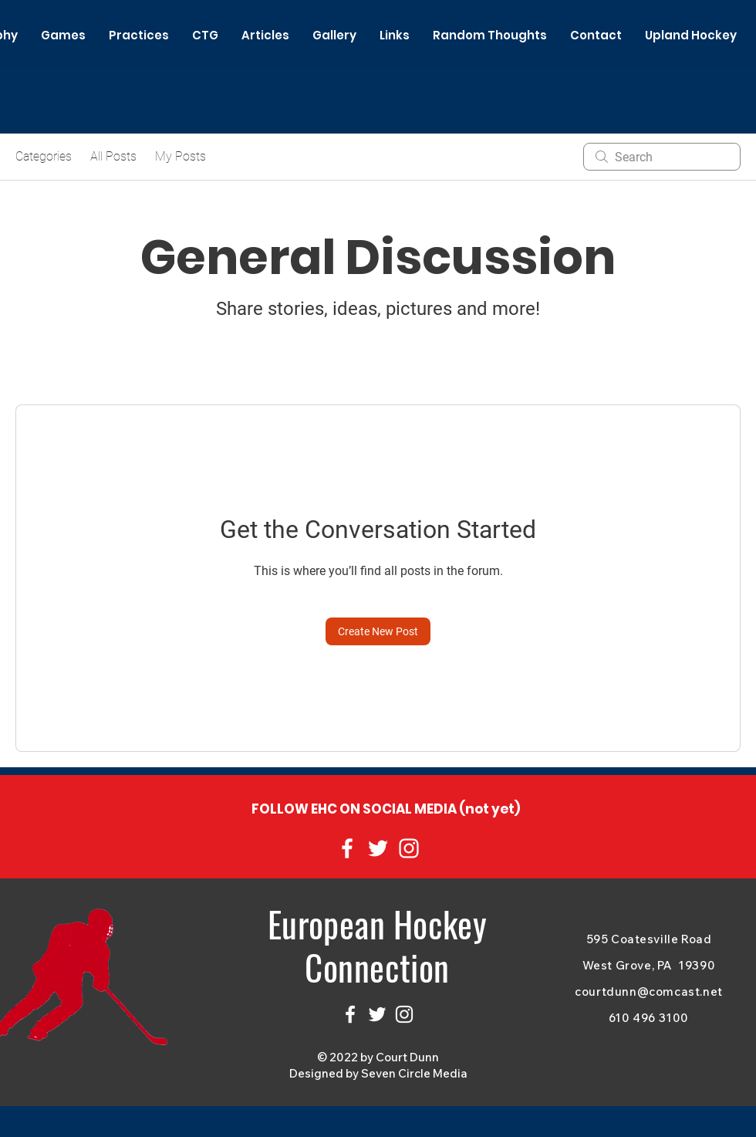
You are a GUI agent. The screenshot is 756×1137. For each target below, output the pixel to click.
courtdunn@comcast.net (649, 991)
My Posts (180, 156)
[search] (662, 157)
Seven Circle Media (414, 1073)
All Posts (113, 156)
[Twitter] (378, 848)
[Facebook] (347, 848)
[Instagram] (409, 848)
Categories (43, 156)
